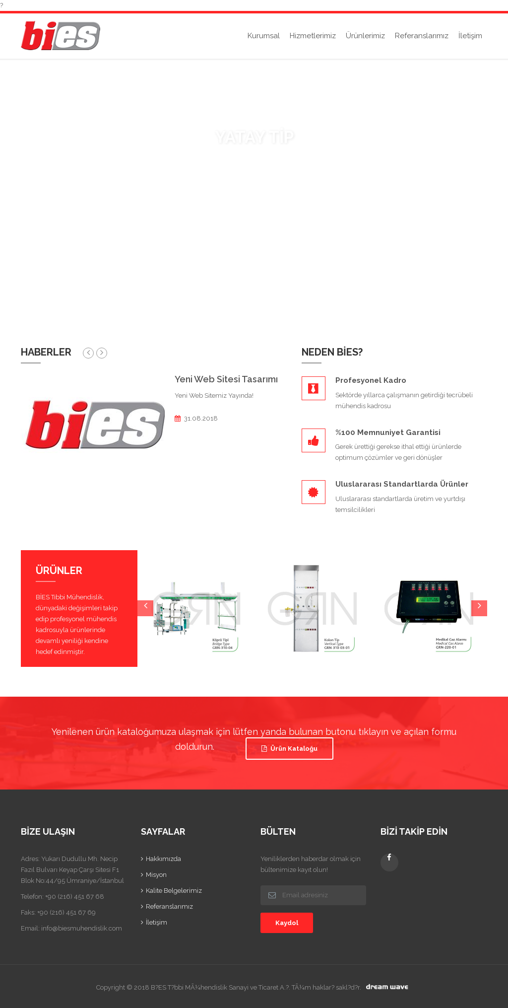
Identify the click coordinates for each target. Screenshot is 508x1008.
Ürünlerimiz (365, 35)
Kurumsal (264, 35)
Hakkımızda (163, 859)
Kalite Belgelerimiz (174, 890)
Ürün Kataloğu (289, 748)
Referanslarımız (421, 35)
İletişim (470, 35)
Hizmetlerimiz (313, 35)
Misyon (156, 874)
